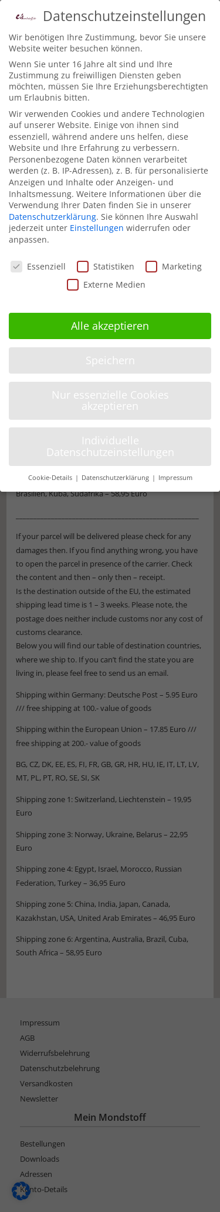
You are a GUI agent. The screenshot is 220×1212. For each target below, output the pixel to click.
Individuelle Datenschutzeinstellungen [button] (110, 446)
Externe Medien (106, 284)
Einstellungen (97, 227)
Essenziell (38, 266)
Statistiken (105, 266)
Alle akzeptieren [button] (110, 326)
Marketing (173, 266)
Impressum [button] (175, 478)
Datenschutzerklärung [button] (116, 478)
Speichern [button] (110, 360)
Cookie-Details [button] (51, 478)
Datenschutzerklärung (52, 216)
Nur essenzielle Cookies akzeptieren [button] (110, 400)
